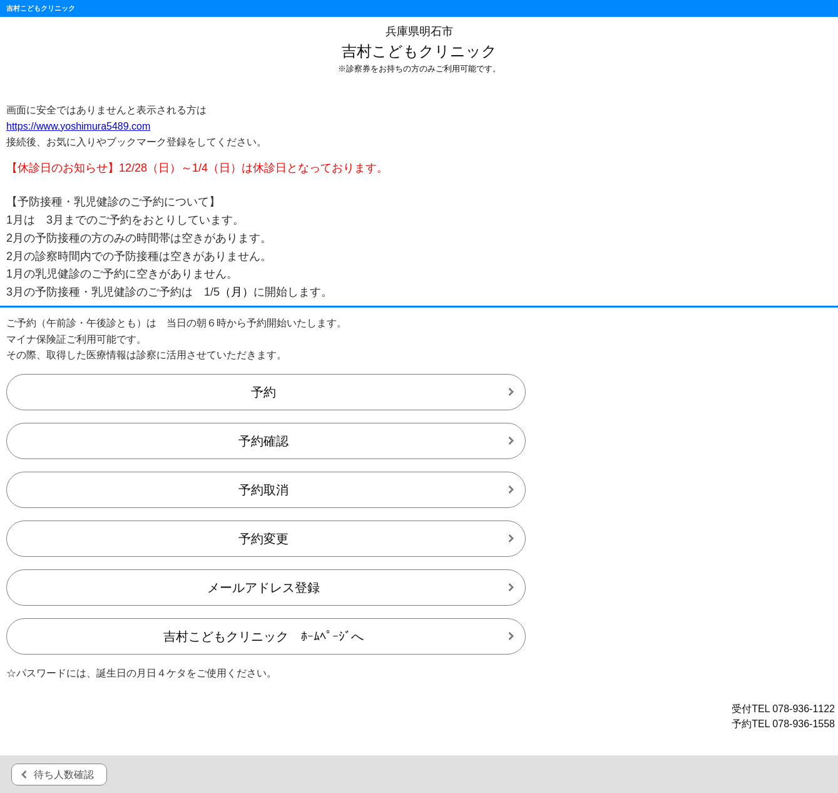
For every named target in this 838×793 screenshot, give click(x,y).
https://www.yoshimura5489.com (78, 126)
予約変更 (263, 539)
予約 (263, 392)
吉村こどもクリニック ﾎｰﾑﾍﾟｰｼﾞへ (263, 636)
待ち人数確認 (64, 774)
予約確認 (263, 441)
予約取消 (263, 490)
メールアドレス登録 (263, 587)
